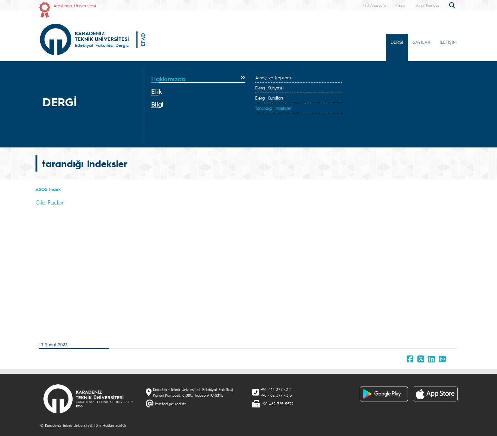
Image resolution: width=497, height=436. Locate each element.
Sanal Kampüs (427, 5)
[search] (453, 5)
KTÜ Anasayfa (374, 5)
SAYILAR (421, 42)
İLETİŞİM (448, 42)
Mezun (400, 5)
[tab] (198, 79)
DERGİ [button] (396, 42)
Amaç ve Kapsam (273, 77)
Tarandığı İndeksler (273, 108)
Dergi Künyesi (268, 87)
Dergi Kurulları (269, 98)
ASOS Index (48, 189)
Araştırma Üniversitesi (74, 5)
